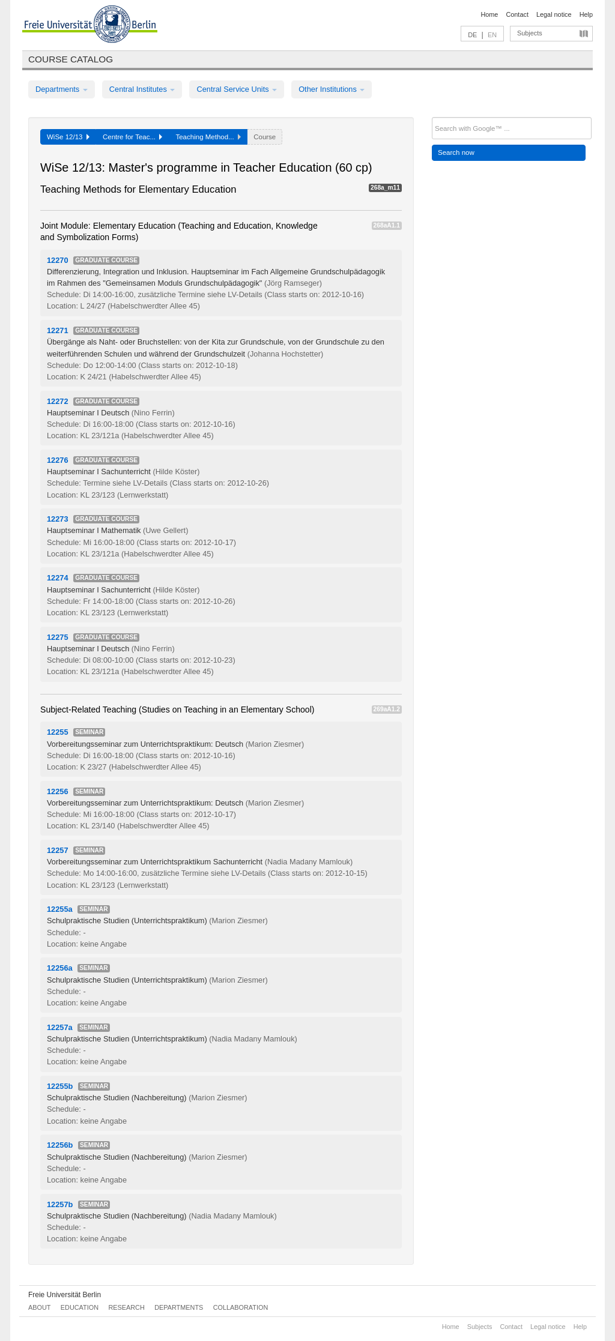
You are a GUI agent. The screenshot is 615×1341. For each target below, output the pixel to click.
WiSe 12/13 (68, 136)
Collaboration (240, 1307)
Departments (61, 89)
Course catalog (70, 59)
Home (489, 14)
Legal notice (554, 14)
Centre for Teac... (133, 136)
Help (586, 14)
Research (126, 1307)
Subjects (529, 33)
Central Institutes (142, 89)
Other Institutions (331, 89)
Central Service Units (236, 89)
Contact (517, 14)
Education (79, 1307)
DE (472, 34)
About (39, 1307)
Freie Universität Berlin (64, 1295)
